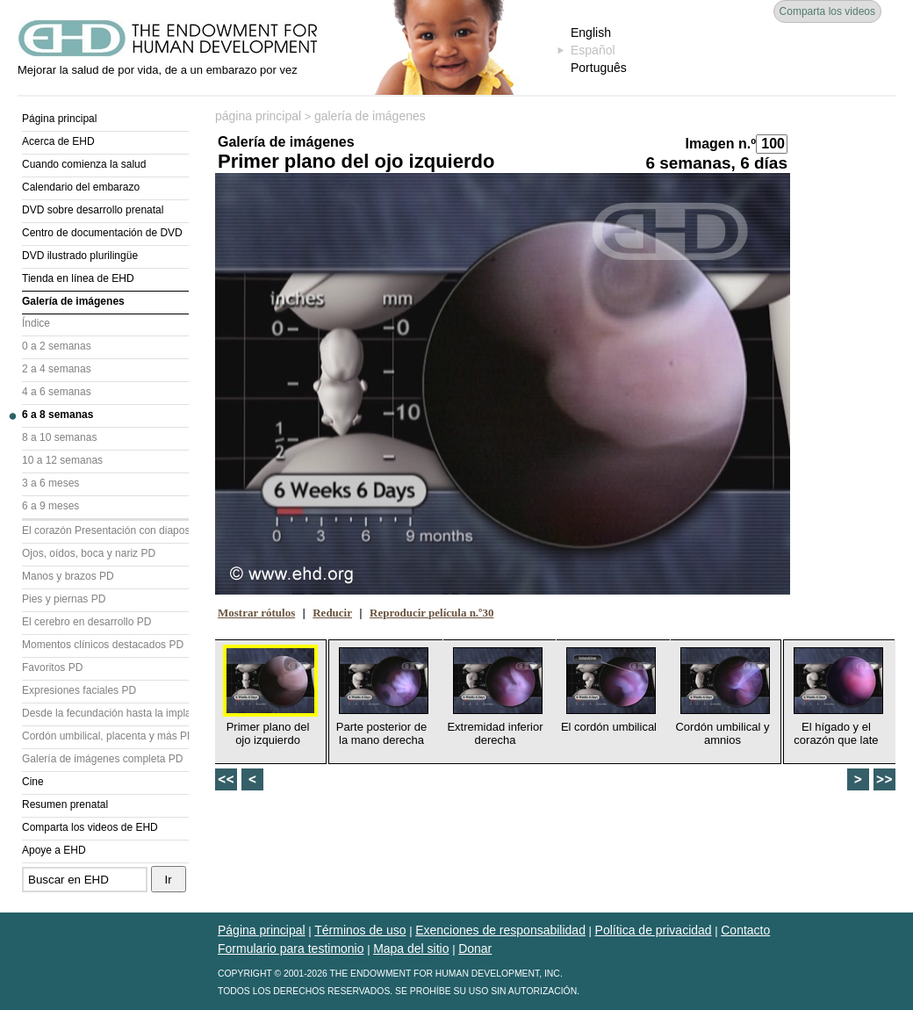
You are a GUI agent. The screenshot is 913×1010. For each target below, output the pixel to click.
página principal (258, 116)
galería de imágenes (370, 116)
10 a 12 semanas (62, 460)
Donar (475, 948)
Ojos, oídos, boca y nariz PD (88, 553)
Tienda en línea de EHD (78, 278)
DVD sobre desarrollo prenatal (92, 210)
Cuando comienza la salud (84, 164)
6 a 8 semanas (57, 414)
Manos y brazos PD (68, 576)
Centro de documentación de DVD (102, 233)
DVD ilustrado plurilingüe (80, 255)
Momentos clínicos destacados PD (102, 644)
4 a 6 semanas (56, 392)
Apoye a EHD (54, 850)
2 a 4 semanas (56, 369)
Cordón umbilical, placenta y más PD (105, 736)
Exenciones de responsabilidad (500, 930)
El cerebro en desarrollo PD (86, 622)
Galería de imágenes (73, 301)
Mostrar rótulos (256, 612)
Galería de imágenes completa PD (102, 759)
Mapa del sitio (411, 948)
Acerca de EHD (58, 141)
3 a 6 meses (50, 483)
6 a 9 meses (50, 506)
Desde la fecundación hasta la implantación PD (105, 713)
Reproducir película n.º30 (431, 612)
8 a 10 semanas (59, 437)
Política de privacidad (653, 930)
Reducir (332, 612)
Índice (36, 323)
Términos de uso (360, 930)
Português (599, 68)
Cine (33, 782)
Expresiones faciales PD (79, 690)
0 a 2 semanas (56, 346)
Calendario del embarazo (81, 187)
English (591, 32)
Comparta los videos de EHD (90, 827)
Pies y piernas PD (63, 599)
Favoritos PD (52, 667)
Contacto (745, 930)
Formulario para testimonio (291, 948)
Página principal (59, 118)
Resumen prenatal (65, 804)
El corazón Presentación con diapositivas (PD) (105, 530)
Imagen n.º (720, 143)
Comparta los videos (827, 11)
